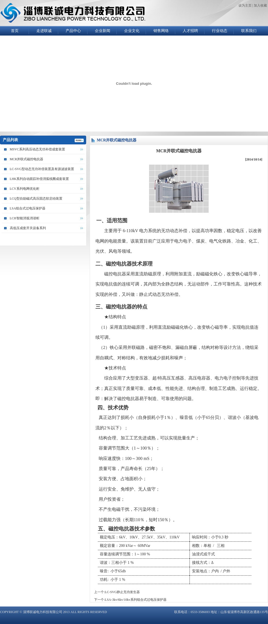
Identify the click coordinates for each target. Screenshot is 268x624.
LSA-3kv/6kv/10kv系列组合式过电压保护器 (135, 600)
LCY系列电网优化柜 (24, 189)
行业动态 (219, 31)
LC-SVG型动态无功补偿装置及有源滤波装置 (42, 169)
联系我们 (249, 31)
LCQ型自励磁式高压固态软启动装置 (36, 198)
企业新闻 (102, 31)
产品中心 (73, 31)
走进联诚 (44, 31)
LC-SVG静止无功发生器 (122, 592)
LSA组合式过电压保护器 (28, 208)
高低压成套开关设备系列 (28, 228)
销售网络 (161, 31)
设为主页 (245, 5)
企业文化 (131, 31)
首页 (15, 31)
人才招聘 (190, 31)
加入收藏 (260, 5)
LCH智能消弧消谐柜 (24, 218)
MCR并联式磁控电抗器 (26, 159)
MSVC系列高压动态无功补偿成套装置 (37, 149)
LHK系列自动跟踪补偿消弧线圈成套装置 (39, 179)
